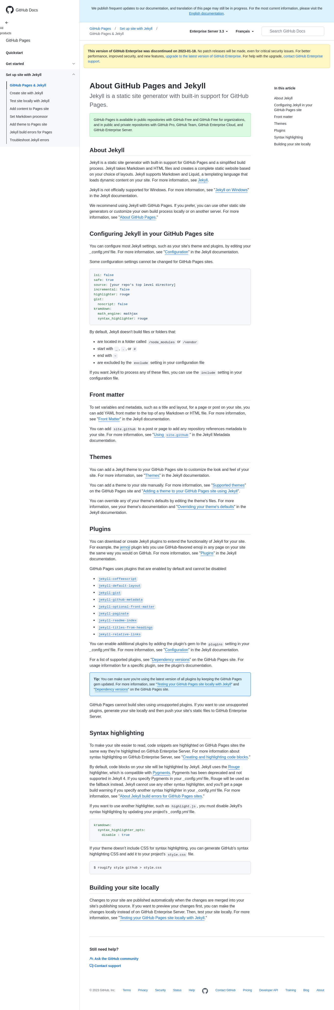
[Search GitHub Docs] (293, 31)
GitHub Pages (18, 40)
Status (177, 990)
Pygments (161, 773)
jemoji (125, 547)
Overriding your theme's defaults (206, 507)
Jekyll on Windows (231, 190)
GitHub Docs (27, 10)
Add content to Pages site (29, 109)
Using (172, 435)
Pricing (247, 990)
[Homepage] (205, 991)
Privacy (143, 990)
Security (160, 990)
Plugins (207, 553)
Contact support (105, 966)
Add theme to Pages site (28, 124)
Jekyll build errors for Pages (31, 132)
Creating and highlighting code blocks (215, 757)
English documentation (206, 13)
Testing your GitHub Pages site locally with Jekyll (194, 684)
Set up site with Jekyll (138, 29)
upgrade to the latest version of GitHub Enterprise (203, 56)
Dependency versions (171, 660)
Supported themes (229, 485)
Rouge (234, 767)
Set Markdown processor (29, 116)
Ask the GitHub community (114, 959)
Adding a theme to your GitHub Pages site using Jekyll (190, 491)
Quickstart (14, 53)
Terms (127, 990)
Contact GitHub (226, 990)
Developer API (268, 990)
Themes (152, 475)
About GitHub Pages (138, 217)
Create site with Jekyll (26, 93)
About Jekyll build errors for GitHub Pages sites (161, 796)
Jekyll (203, 180)
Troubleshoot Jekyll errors (29, 140)
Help (192, 990)
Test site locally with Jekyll (29, 101)
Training (290, 990)
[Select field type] (209, 31)
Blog (306, 990)
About (320, 990)
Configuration (176, 252)
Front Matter (109, 419)
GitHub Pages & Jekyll (28, 85)
